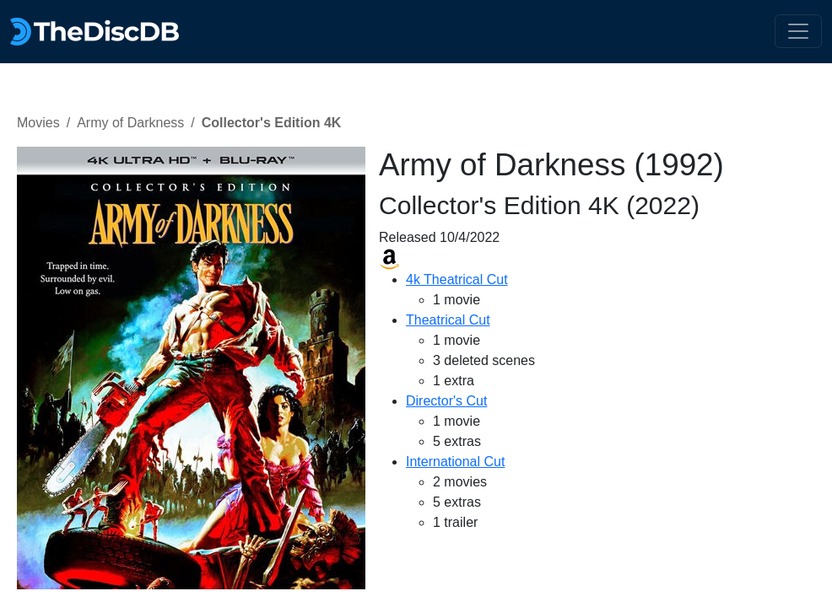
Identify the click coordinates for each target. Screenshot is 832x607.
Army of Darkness (130, 122)
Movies (38, 122)
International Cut (455, 461)
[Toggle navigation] (798, 31)
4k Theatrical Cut (457, 279)
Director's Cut (446, 401)
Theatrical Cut (448, 320)
